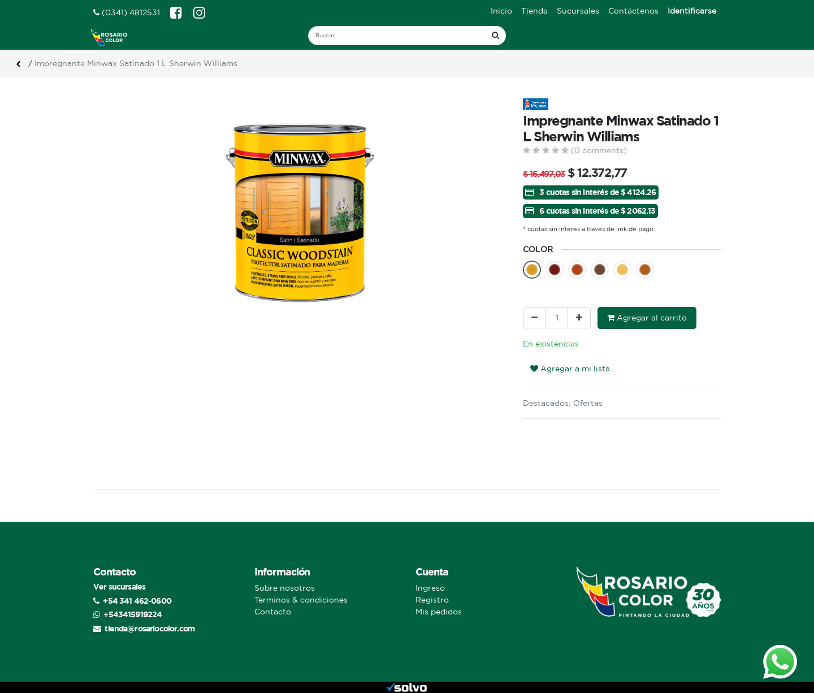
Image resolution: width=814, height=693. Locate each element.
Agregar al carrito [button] (647, 317)
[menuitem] (501, 11)
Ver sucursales (119, 586)
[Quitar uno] (534, 317)
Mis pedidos (438, 611)
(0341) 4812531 (126, 12)
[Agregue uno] (579, 317)
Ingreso (430, 587)
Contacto (272, 611)
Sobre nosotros (284, 587)
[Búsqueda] (495, 35)
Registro (432, 599)
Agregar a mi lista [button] (570, 368)
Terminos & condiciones (301, 599)
